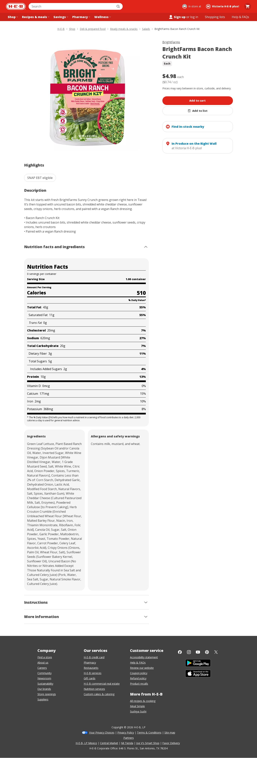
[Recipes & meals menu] (35, 17)
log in (194, 17)
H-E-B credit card (94, 657)
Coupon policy (138, 673)
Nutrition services (94, 689)
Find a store (44, 657)
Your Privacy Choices (101, 732)
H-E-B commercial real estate (102, 683)
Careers (42, 668)
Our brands (44, 689)
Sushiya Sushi (138, 711)
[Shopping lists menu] (215, 17)
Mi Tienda (127, 743)
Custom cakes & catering (99, 694)
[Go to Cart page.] (247, 6)
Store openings (46, 694)
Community (44, 673)
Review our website (142, 668)
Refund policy (138, 678)
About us (42, 662)
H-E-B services (92, 673)
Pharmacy (90, 662)
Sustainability (45, 683)
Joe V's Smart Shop (147, 743)
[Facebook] (180, 652)
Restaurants (91, 668)
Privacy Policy (125, 732)
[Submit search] (118, 6)
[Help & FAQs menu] (240, 17)
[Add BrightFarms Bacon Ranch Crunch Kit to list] (197, 110)
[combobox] (71, 6)
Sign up (177, 17)
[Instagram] (189, 652)
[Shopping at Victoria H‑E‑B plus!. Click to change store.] (223, 6)
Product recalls (139, 683)
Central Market (109, 743)
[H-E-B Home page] (16, 6)
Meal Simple (137, 706)
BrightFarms (171, 42)
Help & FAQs (138, 662)
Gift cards (89, 678)
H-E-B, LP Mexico (86, 743)
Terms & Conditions (149, 732)
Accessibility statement (144, 657)
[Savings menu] (60, 17)
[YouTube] (198, 652)
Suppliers (42, 699)
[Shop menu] (12, 17)
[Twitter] (216, 652)
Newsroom (44, 678)
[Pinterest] (207, 652)
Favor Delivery (171, 743)
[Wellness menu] (102, 17)
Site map (169, 732)
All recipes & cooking (142, 701)
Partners (128, 738)
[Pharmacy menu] (81, 17)
